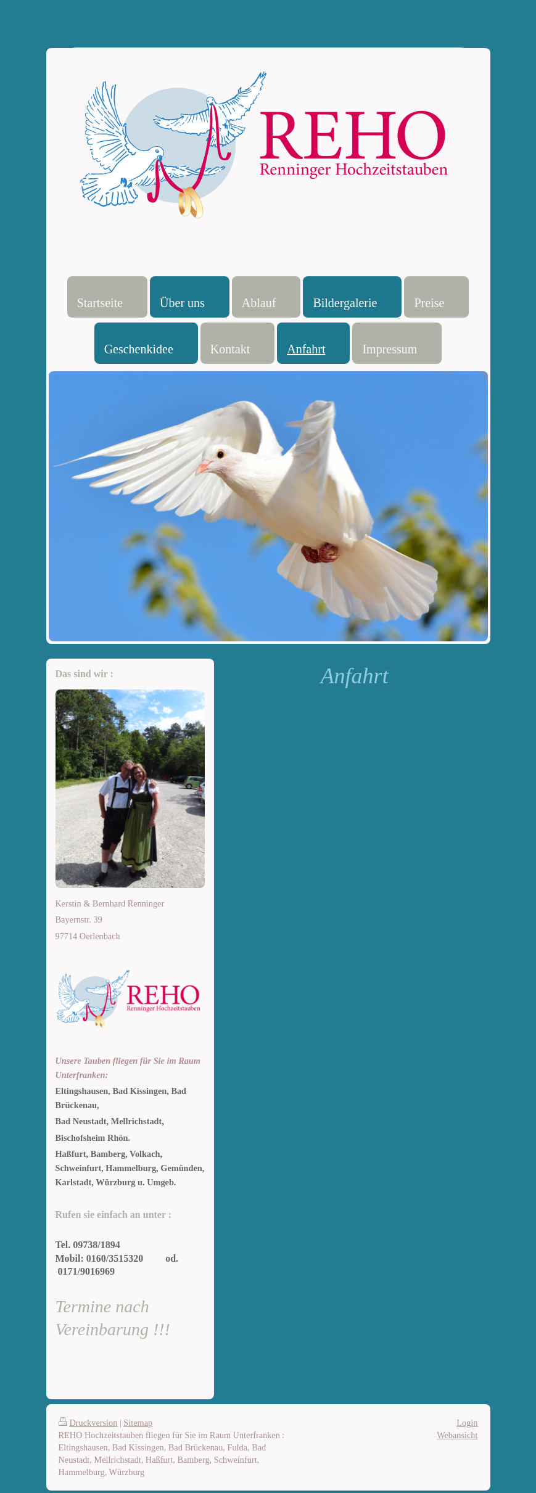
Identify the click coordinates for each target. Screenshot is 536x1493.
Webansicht (457, 1435)
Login (466, 1423)
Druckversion (88, 1423)
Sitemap (137, 1423)
